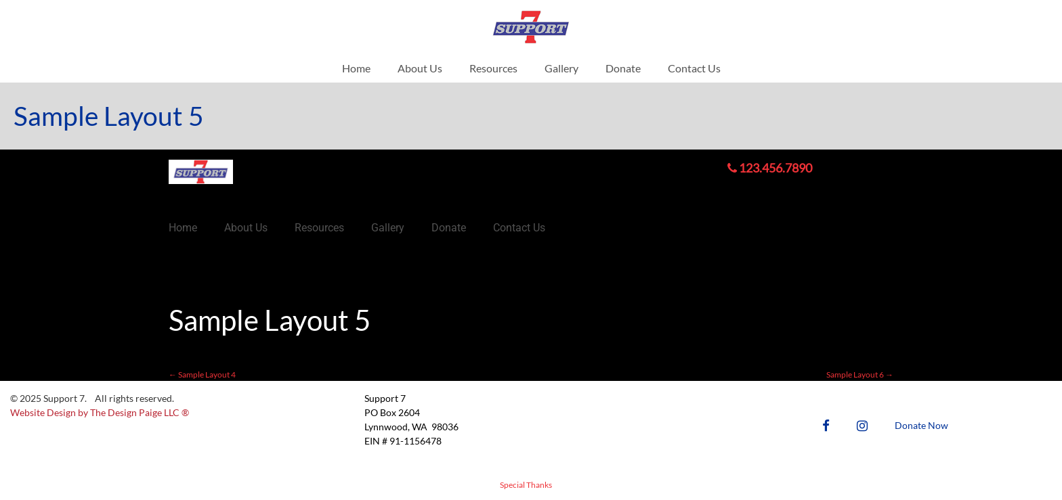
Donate (623, 68)
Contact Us (694, 68)
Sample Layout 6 (859, 374)
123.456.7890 (769, 167)
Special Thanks (526, 485)
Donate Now (921, 425)
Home (356, 68)
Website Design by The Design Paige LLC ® (99, 412)
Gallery (561, 68)
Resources (493, 68)
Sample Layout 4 (202, 374)
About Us (420, 68)
